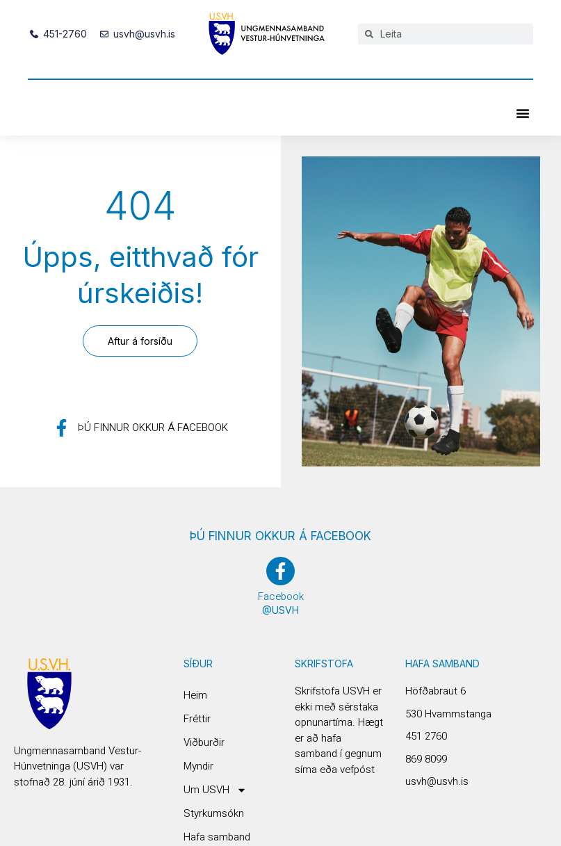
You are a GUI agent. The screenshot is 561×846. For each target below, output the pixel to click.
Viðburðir (204, 742)
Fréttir (197, 718)
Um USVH (215, 790)
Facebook (281, 596)
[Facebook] (280, 571)
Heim (195, 695)
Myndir (198, 766)
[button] (522, 113)
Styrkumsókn (214, 813)
